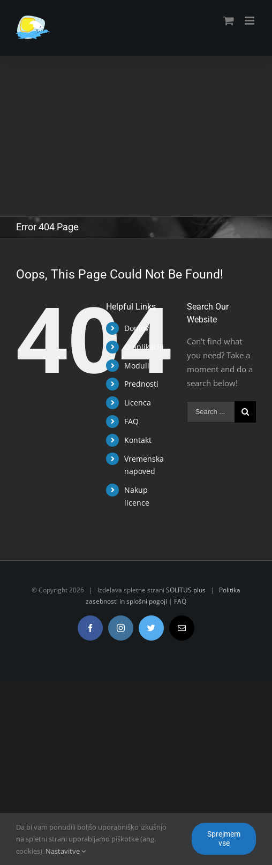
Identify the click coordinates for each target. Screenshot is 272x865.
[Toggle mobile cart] (228, 20)
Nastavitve (66, 851)
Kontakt (138, 440)
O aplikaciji (144, 347)
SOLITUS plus (186, 590)
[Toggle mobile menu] (250, 20)
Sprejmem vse (223, 838)
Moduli (136, 365)
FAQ (131, 421)
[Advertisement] (136, 136)
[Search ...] (211, 412)
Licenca (137, 402)
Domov (136, 328)
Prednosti (141, 384)
